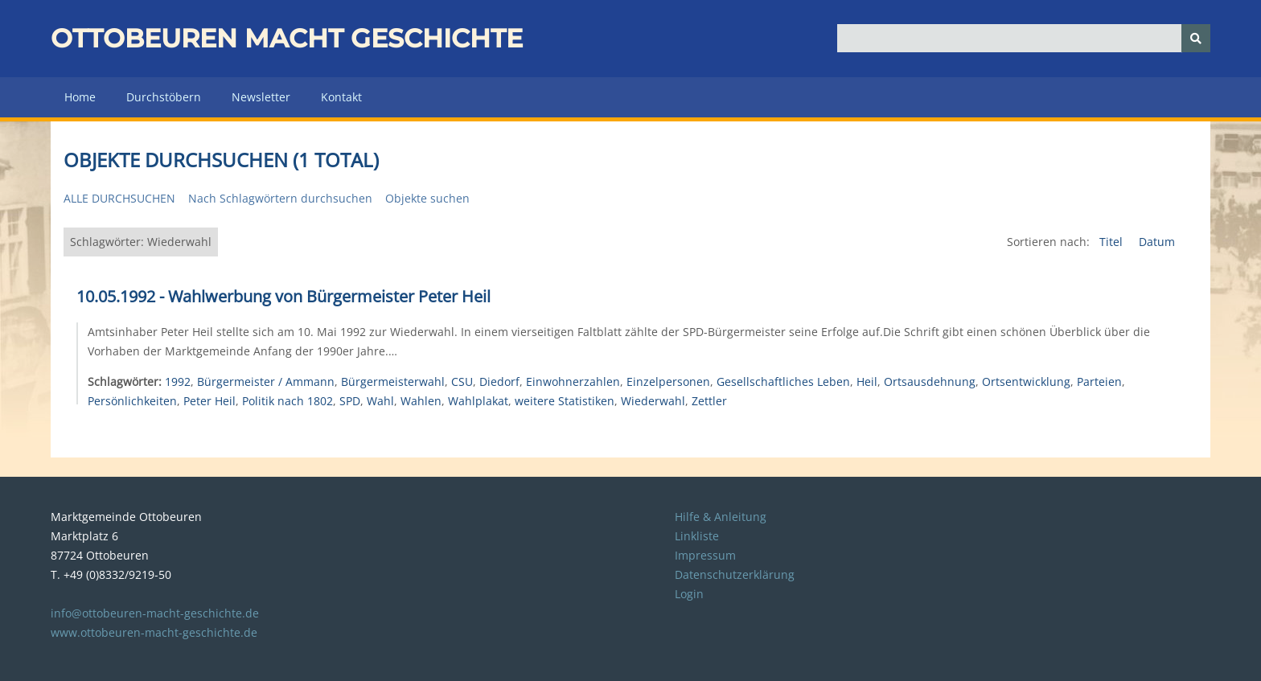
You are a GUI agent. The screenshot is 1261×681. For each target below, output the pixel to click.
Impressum (705, 555)
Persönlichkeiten (132, 400)
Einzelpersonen (668, 381)
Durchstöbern (163, 97)
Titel (1112, 241)
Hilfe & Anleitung (720, 516)
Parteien (1099, 381)
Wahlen (421, 400)
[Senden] (1195, 38)
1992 (178, 381)
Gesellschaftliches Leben (783, 381)
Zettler (709, 400)
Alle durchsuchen (119, 198)
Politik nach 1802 (287, 400)
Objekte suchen (427, 198)
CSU (462, 381)
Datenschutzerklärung (735, 574)
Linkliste (697, 536)
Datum (1157, 241)
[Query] (1024, 38)
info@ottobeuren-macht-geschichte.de (155, 613)
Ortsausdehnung (930, 381)
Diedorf (499, 381)
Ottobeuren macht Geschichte (287, 38)
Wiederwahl (653, 400)
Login (689, 593)
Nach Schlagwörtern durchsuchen (280, 198)
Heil (866, 381)
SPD (349, 400)
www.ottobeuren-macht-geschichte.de (154, 632)
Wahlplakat (478, 400)
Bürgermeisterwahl (393, 381)
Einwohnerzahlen (573, 381)
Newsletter (261, 97)
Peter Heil (209, 400)
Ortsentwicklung (1026, 381)
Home (80, 97)
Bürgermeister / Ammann (266, 381)
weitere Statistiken (564, 400)
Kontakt (341, 97)
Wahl (380, 400)
